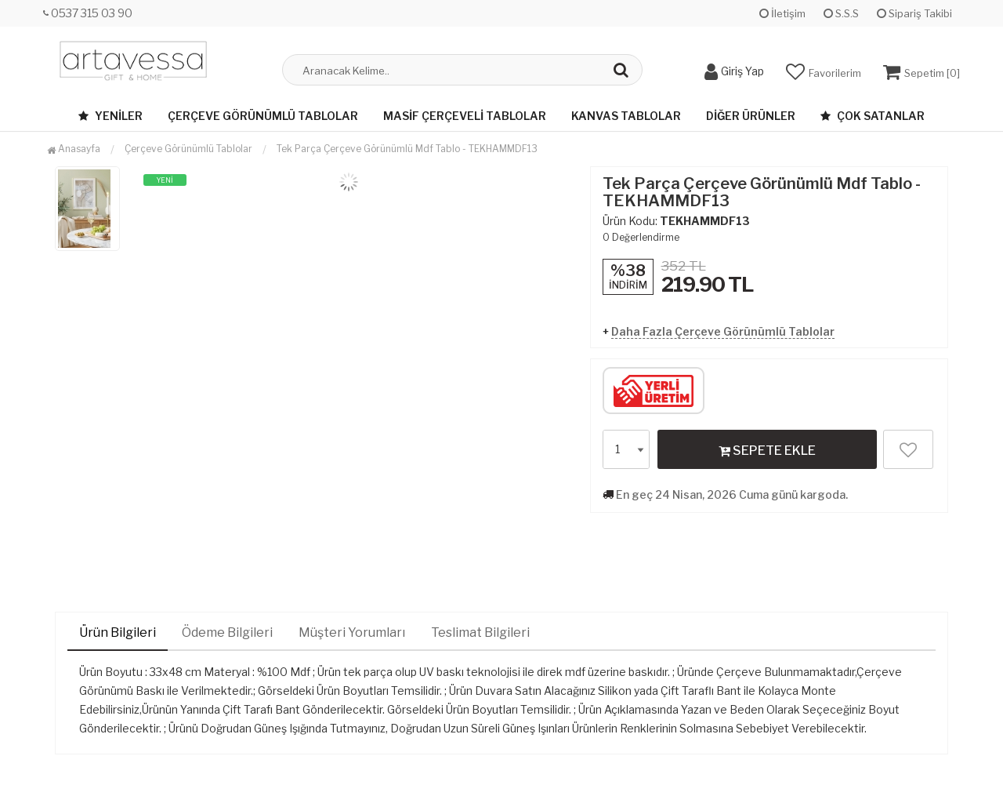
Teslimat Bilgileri (480, 632)
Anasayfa (73, 148)
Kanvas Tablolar (626, 115)
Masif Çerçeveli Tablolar (464, 115)
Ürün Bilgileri (117, 632)
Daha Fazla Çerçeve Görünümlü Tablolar (723, 331)
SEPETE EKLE (767, 450)
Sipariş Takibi (914, 13)
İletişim (782, 13)
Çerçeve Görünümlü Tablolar (263, 115)
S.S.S (841, 13)
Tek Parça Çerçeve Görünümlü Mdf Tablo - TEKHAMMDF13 (407, 148)
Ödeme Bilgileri (227, 632)
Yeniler (110, 115)
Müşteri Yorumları (352, 632)
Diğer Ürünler (750, 115)
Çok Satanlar (872, 115)
